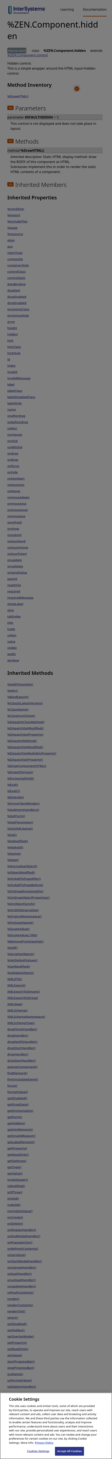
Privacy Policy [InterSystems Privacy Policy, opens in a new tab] (44, 1448)
